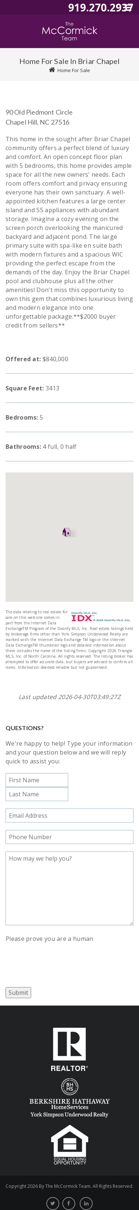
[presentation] (62, 957)
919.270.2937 (100, 7)
